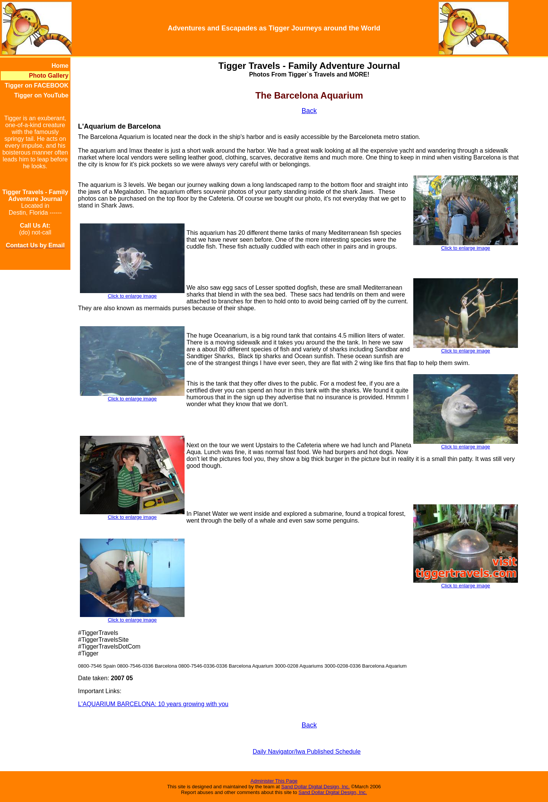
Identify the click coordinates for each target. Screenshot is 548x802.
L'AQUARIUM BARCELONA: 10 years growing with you (153, 704)
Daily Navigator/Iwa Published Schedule (307, 751)
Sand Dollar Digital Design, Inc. (315, 786)
